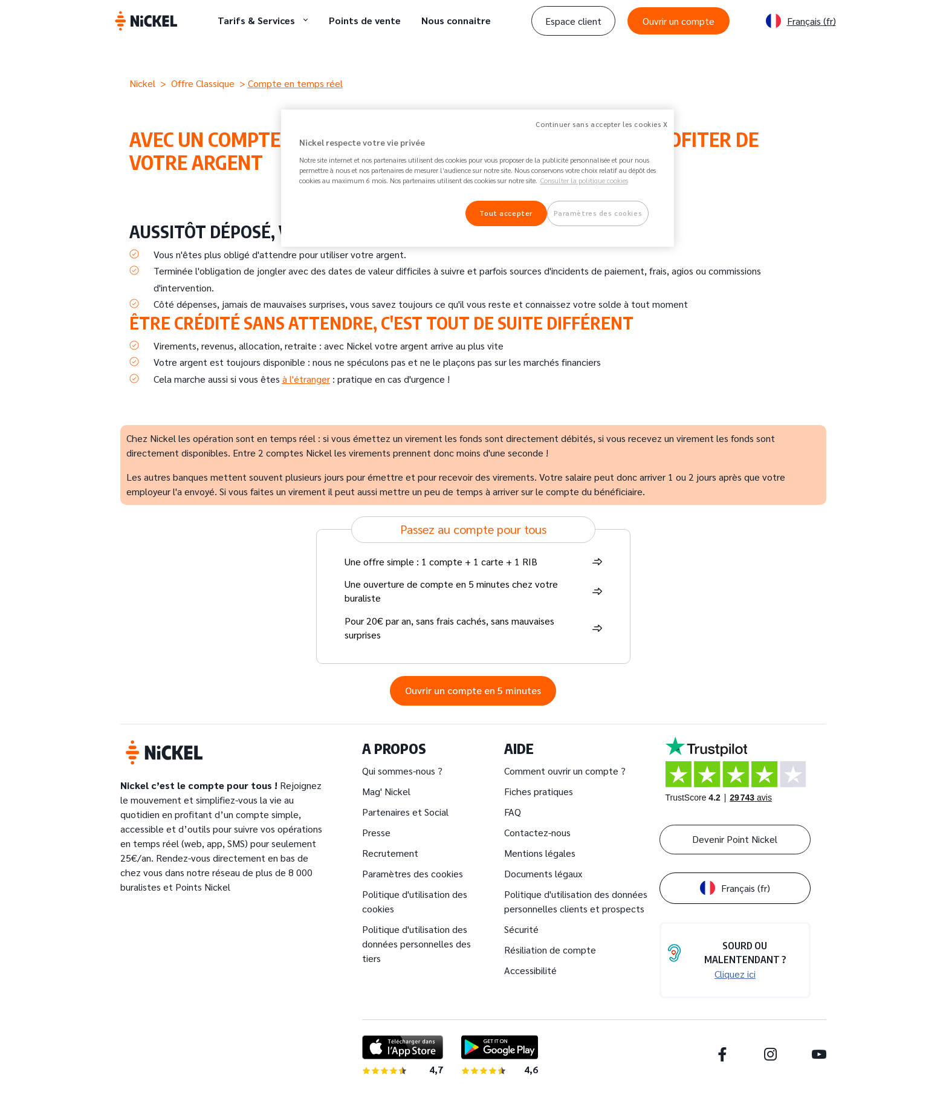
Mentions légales (539, 852)
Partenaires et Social (405, 811)
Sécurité (521, 929)
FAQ (512, 811)
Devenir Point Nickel (734, 839)
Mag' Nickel (386, 791)
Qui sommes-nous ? (402, 770)
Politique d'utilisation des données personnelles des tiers (416, 943)
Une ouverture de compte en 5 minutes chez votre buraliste (451, 590)
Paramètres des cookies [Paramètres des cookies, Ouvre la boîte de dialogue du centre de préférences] (598, 213)
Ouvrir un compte (678, 21)
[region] (477, 178)
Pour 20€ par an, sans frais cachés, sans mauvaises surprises (449, 627)
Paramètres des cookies (412, 873)
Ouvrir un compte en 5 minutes (473, 690)
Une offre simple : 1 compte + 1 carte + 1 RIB (441, 561)
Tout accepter (505, 213)
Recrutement (390, 852)
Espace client (573, 21)
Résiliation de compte (550, 949)
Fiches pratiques (538, 791)
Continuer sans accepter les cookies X (601, 124)
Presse (376, 832)
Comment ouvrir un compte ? (565, 770)
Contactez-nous (537, 832)
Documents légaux (543, 873)
